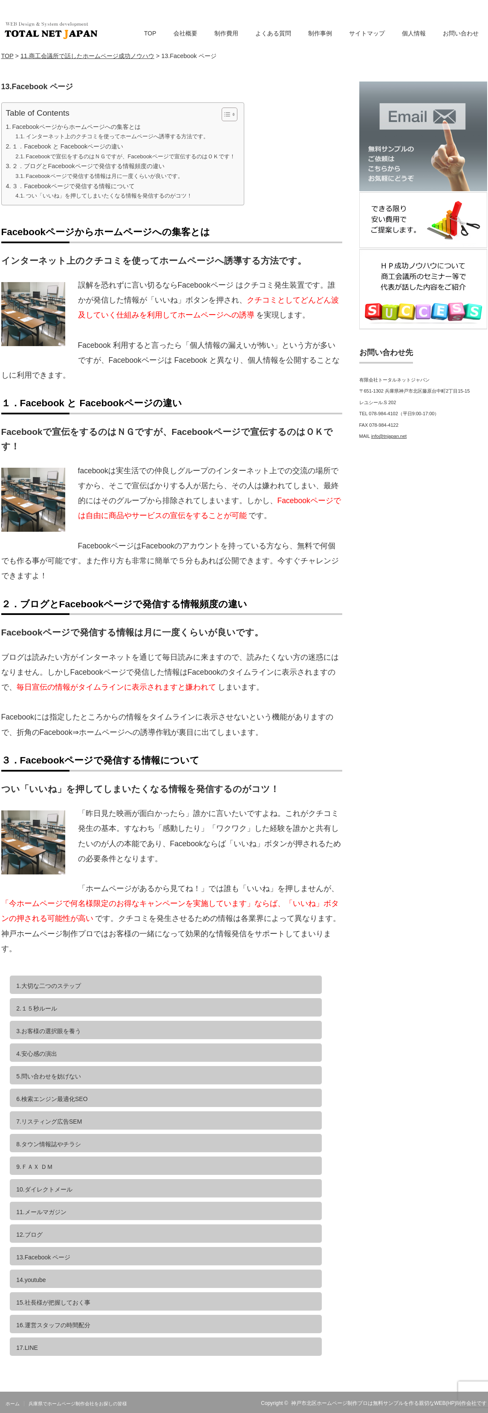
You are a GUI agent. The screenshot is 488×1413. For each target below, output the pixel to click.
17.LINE (27, 1347)
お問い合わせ (461, 33)
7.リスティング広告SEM (49, 1121)
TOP (150, 33)
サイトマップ (367, 33)
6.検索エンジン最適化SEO (51, 1098)
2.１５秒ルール (36, 1008)
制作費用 (226, 33)
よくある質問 (273, 33)
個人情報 (414, 33)
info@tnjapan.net (389, 436)
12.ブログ (29, 1234)
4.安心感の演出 (36, 1053)
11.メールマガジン (41, 1212)
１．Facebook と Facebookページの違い (67, 146)
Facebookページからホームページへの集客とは (76, 126)
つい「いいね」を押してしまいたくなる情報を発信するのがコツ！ (109, 195)
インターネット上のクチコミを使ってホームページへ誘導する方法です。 (117, 136)
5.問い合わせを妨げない (48, 1076)
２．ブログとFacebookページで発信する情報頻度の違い (88, 166)
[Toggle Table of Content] (225, 114)
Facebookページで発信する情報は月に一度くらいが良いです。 (104, 176)
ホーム (13, 1403)
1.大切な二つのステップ (48, 985)
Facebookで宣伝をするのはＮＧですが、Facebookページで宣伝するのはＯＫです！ (130, 156)
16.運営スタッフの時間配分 (53, 1325)
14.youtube (31, 1279)
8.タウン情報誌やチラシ (48, 1144)
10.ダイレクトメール (44, 1189)
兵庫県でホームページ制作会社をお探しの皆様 (78, 1403)
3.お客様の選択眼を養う (48, 1031)
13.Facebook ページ (43, 1257)
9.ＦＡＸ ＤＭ (34, 1166)
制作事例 (320, 33)
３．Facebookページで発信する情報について (73, 186)
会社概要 (185, 33)
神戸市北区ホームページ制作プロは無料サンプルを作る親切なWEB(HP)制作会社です (389, 1403)
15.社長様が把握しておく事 (53, 1302)
